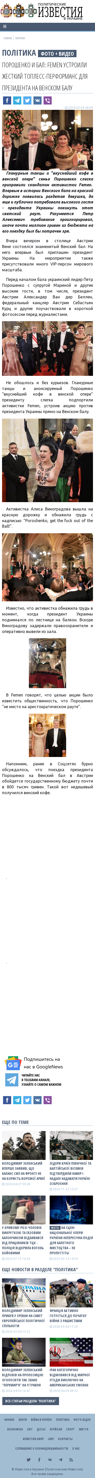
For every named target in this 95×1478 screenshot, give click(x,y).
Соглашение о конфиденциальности (41, 1448)
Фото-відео (82, 1420)
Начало (9, 1420)
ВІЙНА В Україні (41, 1420)
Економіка (15, 1429)
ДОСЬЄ (41, 1429)
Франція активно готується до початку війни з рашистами (68, 1315)
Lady (51, 1439)
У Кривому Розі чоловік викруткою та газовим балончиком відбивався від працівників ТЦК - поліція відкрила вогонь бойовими (23, 1240)
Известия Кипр (33, 1439)
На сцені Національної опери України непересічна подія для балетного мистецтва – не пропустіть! (71, 1240)
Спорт (70, 1429)
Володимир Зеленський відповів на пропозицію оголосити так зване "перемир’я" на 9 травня (22, 1377)
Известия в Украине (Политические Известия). (49, 1469)
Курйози (56, 1429)
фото (55, 1228)
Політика (19, 52)
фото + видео (57, 53)
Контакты (65, 1439)
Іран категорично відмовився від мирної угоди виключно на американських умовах (70, 1377)
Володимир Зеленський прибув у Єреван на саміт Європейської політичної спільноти (23, 1318)
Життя (83, 1429)
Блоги (22, 1420)
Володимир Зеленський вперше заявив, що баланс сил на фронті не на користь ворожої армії (23, 1171)
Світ (30, 1429)
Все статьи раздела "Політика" (30, 1401)
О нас (76, 1448)
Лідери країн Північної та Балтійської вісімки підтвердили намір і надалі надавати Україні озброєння (70, 1173)
